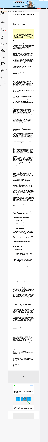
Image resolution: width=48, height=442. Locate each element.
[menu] (3, 16)
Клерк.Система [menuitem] (3, 35)
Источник (14, 365)
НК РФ (20, 259)
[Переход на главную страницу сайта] (2, 8)
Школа (10, 8)
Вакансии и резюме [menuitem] (3, 57)
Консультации (13, 8)
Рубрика (14, 366)
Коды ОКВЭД (19, 385)
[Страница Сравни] (14, 385)
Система (9, 8)
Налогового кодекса (22, 52)
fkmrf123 (16, 407)
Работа (16, 8)
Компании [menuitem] (3, 69)
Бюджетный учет (18, 366)
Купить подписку (39, 8)
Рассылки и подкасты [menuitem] (3, 62)
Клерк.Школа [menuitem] (3, 43)
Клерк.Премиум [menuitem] (3, 49)
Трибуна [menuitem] (3, 77)
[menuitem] (3, 10)
